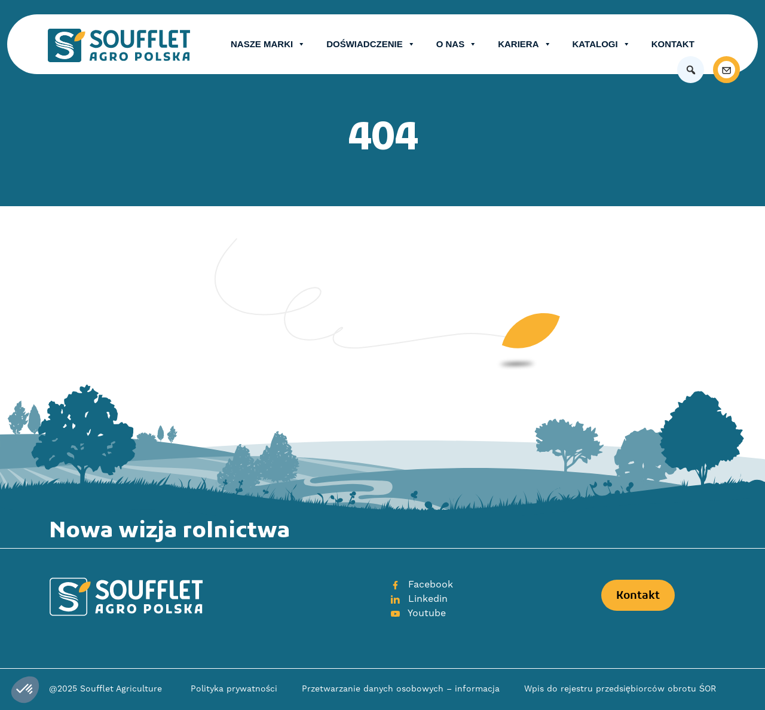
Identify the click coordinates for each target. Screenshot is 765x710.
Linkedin (419, 599)
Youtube (418, 613)
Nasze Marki (268, 44)
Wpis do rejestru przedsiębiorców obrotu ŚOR (620, 689)
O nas (457, 44)
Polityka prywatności (234, 689)
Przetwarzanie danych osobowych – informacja (401, 689)
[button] (690, 69)
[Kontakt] (726, 69)
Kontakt (672, 44)
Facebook (421, 584)
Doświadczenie (370, 44)
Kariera (524, 44)
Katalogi (602, 44)
